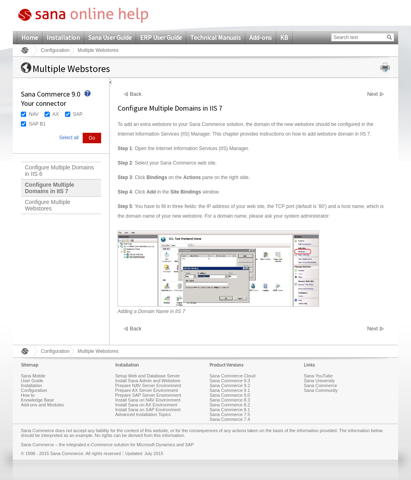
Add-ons (260, 37)
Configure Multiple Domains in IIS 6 (59, 170)
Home (29, 37)
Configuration (55, 50)
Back (136, 94)
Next (372, 94)
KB (284, 37)
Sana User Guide (110, 37)
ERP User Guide (161, 37)
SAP (78, 114)
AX (56, 114)
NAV (34, 114)
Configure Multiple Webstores (47, 205)
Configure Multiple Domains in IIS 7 (49, 187)
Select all (69, 137)
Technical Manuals (215, 37)
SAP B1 (37, 124)
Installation (63, 37)
